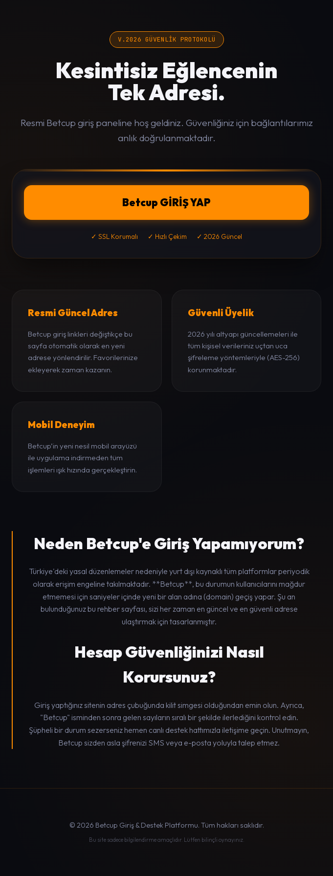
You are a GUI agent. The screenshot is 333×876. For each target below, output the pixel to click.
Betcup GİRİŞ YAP (166, 202)
